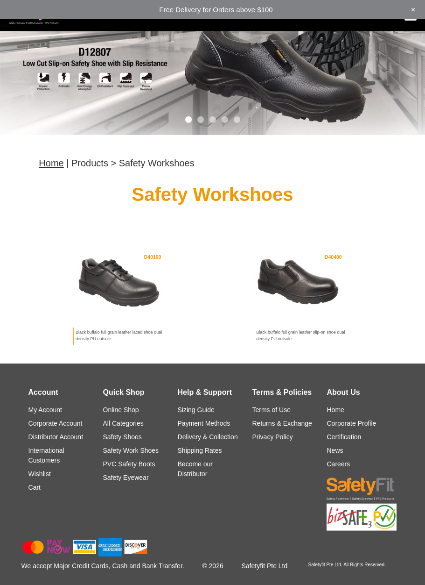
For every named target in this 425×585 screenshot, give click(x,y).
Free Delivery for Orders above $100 (215, 10)
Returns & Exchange (282, 423)
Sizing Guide (196, 410)
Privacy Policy (272, 437)
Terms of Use (271, 410)
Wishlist (39, 474)
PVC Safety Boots (129, 464)
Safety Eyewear (126, 477)
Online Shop (121, 410)
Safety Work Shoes (131, 450)
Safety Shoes (122, 437)
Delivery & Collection (208, 437)
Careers (338, 464)
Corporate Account (55, 423)
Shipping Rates (200, 450)
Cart (34, 487)
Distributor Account (56, 437)
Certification (344, 437)
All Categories (123, 423)
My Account (45, 410)
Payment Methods (204, 423)
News (335, 450)
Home (51, 163)
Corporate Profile (351, 423)
